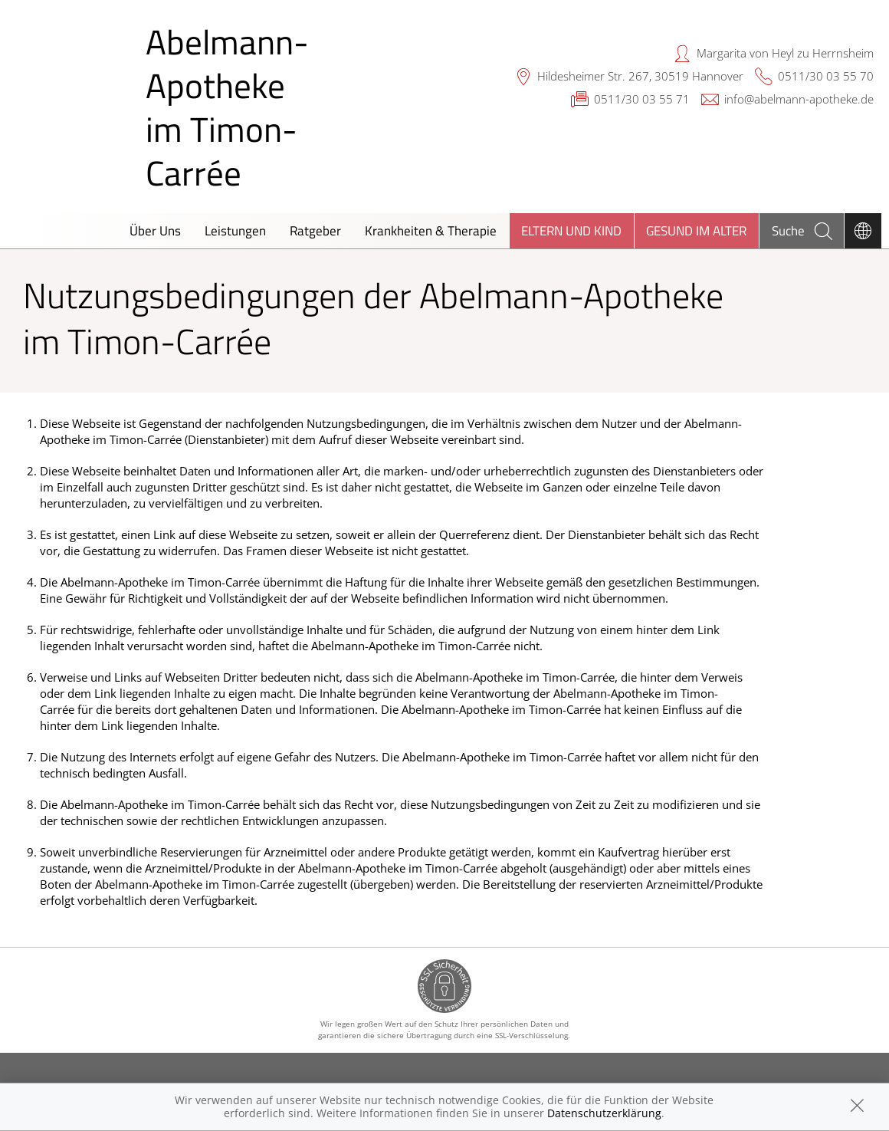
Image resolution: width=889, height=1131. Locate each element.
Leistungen (235, 230)
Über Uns (155, 230)
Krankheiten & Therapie (431, 230)
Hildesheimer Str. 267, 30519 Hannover (640, 76)
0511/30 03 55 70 (826, 76)
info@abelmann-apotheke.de (799, 99)
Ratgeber (315, 230)
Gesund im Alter (696, 230)
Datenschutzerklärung (604, 1113)
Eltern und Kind (571, 230)
